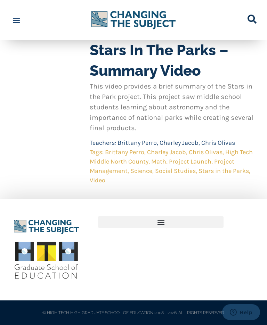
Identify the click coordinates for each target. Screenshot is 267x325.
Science (141, 171)
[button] (16, 20)
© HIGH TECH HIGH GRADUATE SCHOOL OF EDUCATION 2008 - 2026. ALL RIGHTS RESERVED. (133, 312)
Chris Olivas (218, 143)
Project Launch (190, 161)
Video (97, 180)
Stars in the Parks (224, 171)
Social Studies (175, 171)
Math (158, 161)
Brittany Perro (137, 143)
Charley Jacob (179, 143)
